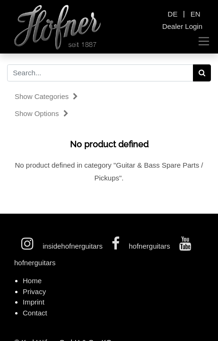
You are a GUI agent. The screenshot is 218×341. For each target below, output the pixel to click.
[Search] (202, 72)
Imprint (33, 302)
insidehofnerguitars (63, 246)
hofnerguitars (142, 246)
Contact (35, 313)
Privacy (34, 291)
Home (32, 281)
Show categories (46, 96)
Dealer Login (182, 26)
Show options (42, 113)
